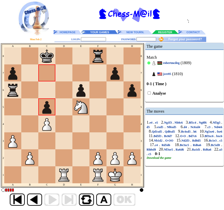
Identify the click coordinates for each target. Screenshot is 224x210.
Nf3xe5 (169, 149)
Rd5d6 (165, 145)
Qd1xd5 (157, 131)
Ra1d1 (196, 149)
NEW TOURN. (135, 32)
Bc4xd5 (186, 131)
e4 (151, 122)
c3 (210, 127)
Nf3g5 (217, 122)
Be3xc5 (185, 145)
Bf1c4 (193, 122)
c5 (220, 140)
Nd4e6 (217, 127)
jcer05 (167, 74)
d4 (186, 127)
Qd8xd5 (170, 131)
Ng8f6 (202, 122)
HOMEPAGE (67, 32)
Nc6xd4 (195, 127)
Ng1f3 (168, 122)
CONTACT (193, 32)
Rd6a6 (197, 145)
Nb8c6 (179, 122)
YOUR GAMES (99, 32)
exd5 (160, 127)
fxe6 (219, 131)
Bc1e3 (213, 140)
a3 (220, 149)
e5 (156, 122)
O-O (183, 136)
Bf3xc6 (209, 136)
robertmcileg (171, 63)
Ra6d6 (180, 149)
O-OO (169, 140)
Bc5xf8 (216, 145)
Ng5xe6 (210, 131)
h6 (194, 131)
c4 (157, 145)
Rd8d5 (196, 140)
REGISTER (165, 32)
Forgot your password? (185, 39)
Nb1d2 (158, 140)
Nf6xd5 (172, 127)
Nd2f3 (185, 140)
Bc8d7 (168, 136)
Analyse (159, 93)
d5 (149, 127)
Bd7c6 (192, 136)
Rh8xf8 (152, 149)
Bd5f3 (158, 136)
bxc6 (218, 136)
